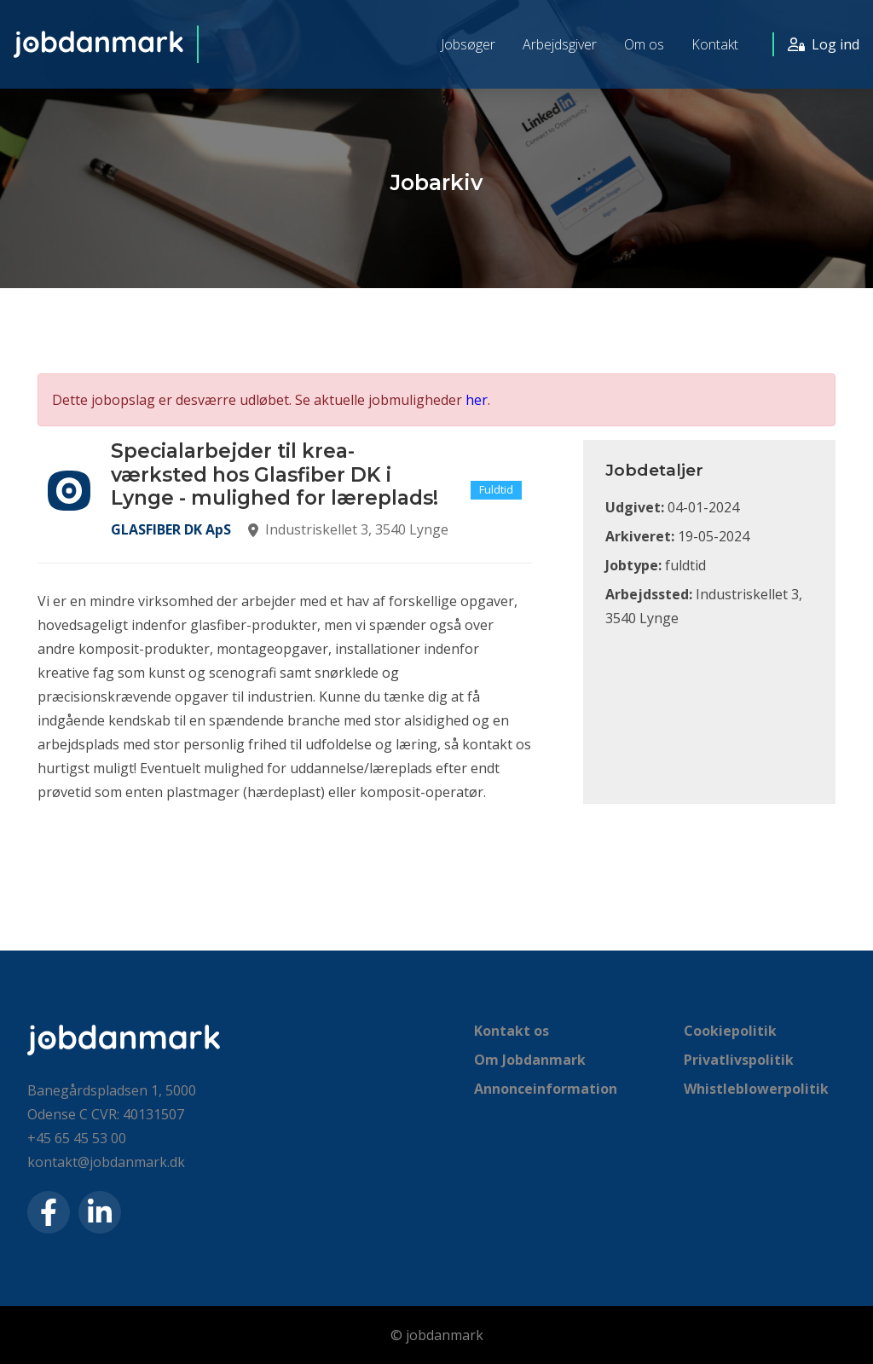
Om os (644, 44)
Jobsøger (468, 44)
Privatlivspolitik (739, 1059)
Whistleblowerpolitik (756, 1088)
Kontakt (714, 44)
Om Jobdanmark (530, 1059)
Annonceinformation (545, 1088)
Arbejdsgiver (560, 44)
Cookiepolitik (730, 1030)
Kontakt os (511, 1030)
